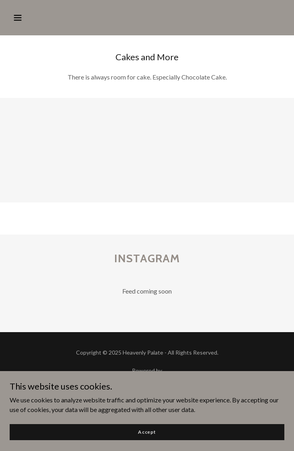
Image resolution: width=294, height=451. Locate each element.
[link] (147, 380)
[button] (18, 18)
